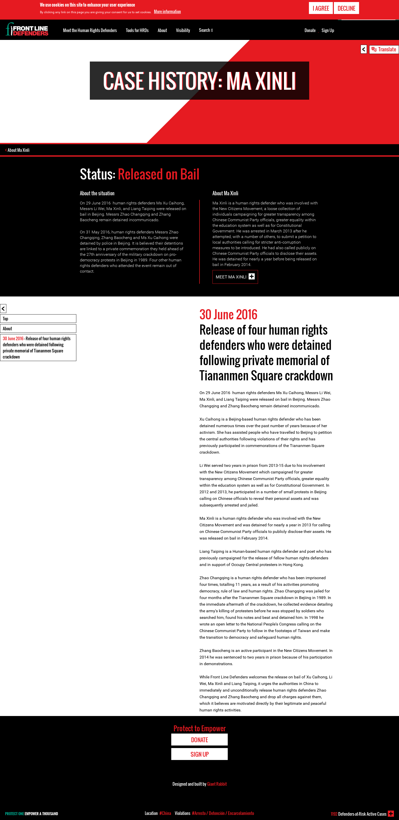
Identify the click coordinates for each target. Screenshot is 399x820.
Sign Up (328, 30)
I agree (321, 8)
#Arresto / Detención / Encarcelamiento (223, 813)
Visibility (183, 30)
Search (206, 29)
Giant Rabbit (217, 784)
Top (5, 318)
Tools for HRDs (137, 30)
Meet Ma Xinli (231, 276)
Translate (387, 49)
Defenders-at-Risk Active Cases (359, 814)
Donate (310, 30)
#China (165, 813)
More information (167, 11)
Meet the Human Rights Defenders (90, 30)
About (7, 328)
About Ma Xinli (19, 150)
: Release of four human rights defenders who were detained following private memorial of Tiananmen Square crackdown (36, 347)
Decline (346, 8)
